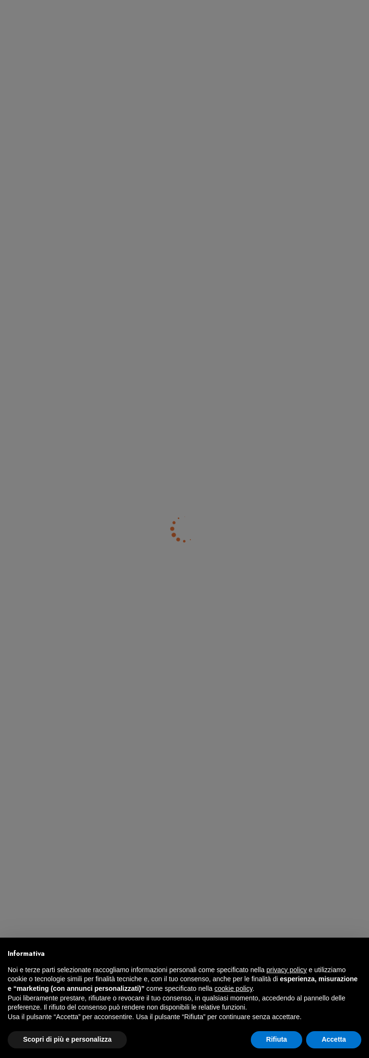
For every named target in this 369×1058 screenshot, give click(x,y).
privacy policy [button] (287, 970)
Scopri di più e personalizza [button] (67, 1039)
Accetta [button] (333, 1039)
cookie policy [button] (233, 988)
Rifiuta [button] (276, 1039)
